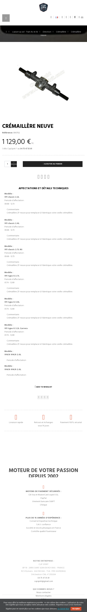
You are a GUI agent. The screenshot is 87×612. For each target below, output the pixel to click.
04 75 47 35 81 (26, 148)
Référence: (7, 133)
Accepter (76, 609)
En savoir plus (63, 609)
